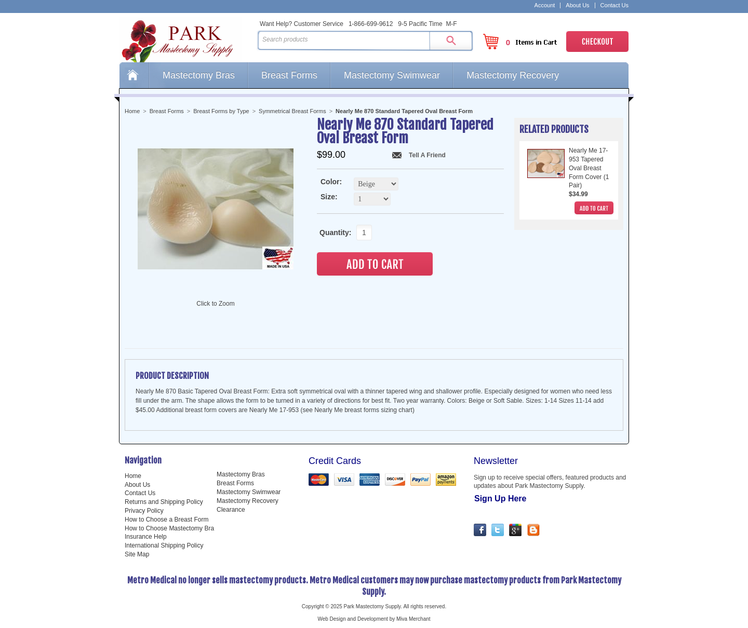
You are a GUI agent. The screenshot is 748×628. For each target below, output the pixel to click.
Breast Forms (289, 75)
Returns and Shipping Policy (164, 502)
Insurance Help (146, 536)
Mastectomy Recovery (512, 75)
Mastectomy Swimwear (392, 75)
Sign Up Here (500, 498)
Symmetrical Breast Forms (292, 111)
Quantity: (332, 232)
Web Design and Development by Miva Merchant (373, 619)
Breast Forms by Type (221, 111)
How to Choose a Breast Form (166, 519)
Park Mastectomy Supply (185, 39)
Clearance (231, 509)
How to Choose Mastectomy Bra (169, 528)
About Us (577, 5)
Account (545, 5)
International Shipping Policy (164, 545)
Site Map (137, 554)
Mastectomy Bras (199, 75)
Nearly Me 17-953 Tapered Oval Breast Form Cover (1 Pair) (589, 168)
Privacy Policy (144, 510)
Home (134, 75)
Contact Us (614, 5)
